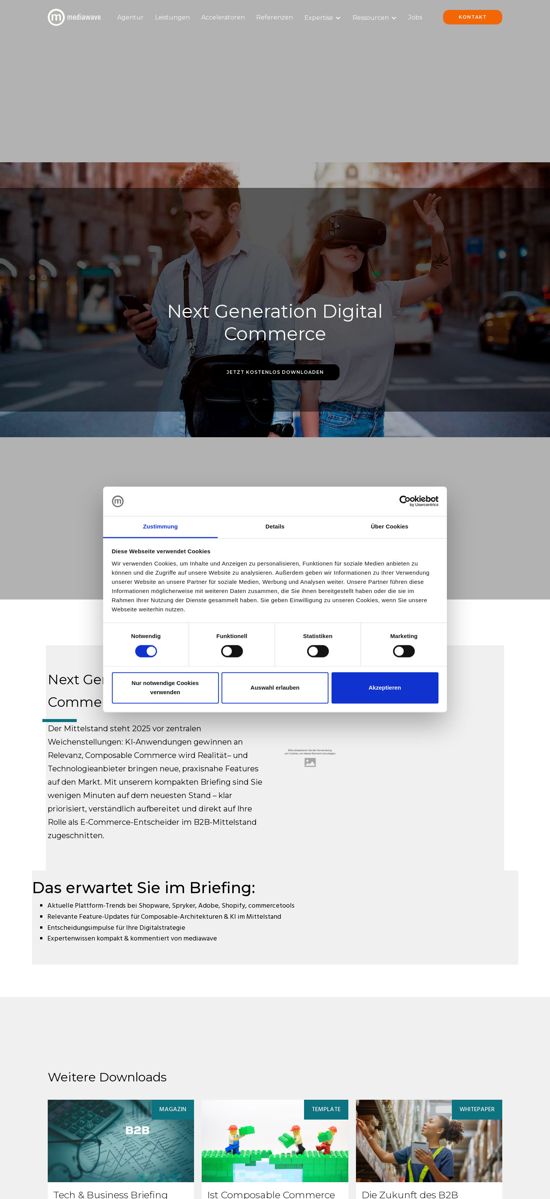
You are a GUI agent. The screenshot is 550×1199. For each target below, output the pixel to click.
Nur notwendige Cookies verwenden (165, 687)
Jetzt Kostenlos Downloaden (275, 372)
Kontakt (473, 17)
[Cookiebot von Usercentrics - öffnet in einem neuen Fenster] (405, 501)
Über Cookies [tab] (389, 526)
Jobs (415, 17)
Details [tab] (275, 526)
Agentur (130, 17)
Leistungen (172, 17)
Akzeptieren (385, 687)
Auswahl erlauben (275, 687)
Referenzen (274, 17)
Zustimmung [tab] (160, 526)
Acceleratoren (223, 17)
